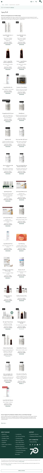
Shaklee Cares (5, 438)
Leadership (18, 434)
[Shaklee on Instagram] (30, 445)
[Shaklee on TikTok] (35, 444)
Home (3, 4)
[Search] (36, 1)
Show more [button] (3, 423)
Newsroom (4, 440)
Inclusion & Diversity (20, 450)
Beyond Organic (20, 440)
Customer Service (34, 434)
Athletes (4, 442)
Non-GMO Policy (20, 442)
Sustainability (19, 438)
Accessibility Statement (21, 448)
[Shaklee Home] (6, 1)
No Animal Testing (20, 436)
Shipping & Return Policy (36, 436)
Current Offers (5, 436)
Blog (33, 441)
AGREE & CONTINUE (21, 470)
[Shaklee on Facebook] (32, 445)
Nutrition (6, 4)
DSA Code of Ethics (6, 444)
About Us (4, 434)
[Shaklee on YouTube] (37, 445)
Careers (4, 446)
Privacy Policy (21, 461)
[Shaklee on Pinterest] (40, 445)
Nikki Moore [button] (12, 7)
